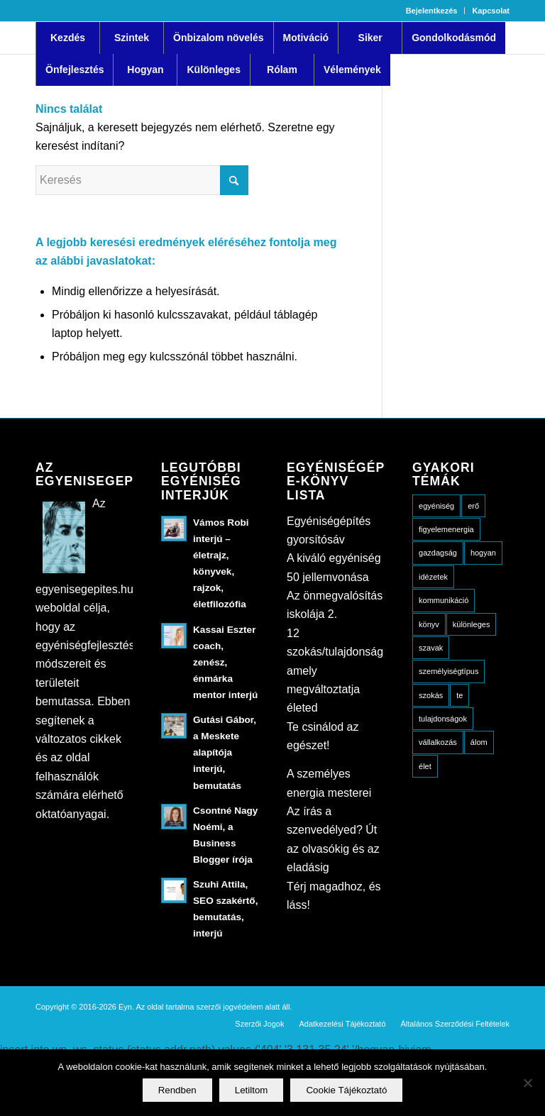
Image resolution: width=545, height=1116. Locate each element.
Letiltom (251, 1090)
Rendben (177, 1090)
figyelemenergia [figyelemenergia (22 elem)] (446, 529)
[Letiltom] (527, 1083)
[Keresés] (141, 180)
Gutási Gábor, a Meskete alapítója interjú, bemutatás (224, 752)
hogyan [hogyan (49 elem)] (483, 552)
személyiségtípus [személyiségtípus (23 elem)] (448, 671)
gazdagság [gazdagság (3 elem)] (438, 552)
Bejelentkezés (432, 10)
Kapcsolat (491, 10)
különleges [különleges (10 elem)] (471, 624)
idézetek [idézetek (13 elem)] (433, 577)
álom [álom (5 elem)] (479, 742)
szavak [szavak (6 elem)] (431, 647)
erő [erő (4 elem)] (473, 506)
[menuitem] (432, 10)
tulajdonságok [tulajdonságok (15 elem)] (443, 718)
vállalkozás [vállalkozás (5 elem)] (438, 742)
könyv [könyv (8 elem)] (429, 624)
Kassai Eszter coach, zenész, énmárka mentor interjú (225, 662)
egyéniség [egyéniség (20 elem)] (436, 506)
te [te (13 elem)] (459, 695)
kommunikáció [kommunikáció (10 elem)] (443, 600)
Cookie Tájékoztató (346, 1090)
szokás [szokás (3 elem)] (431, 695)
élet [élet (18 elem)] (425, 766)
